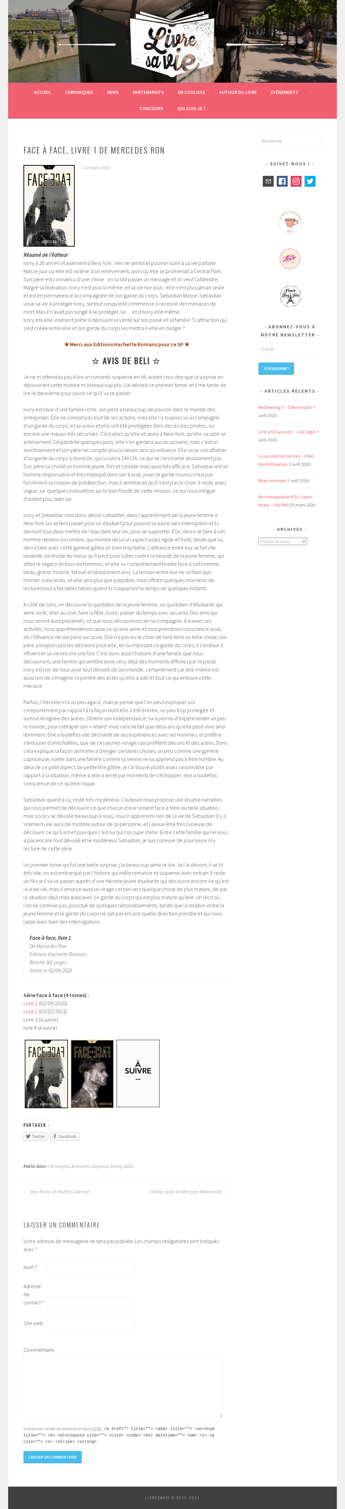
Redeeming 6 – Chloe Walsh (285, 407)
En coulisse (191, 92)
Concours (151, 108)
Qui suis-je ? (191, 108)
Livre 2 (30, 1011)
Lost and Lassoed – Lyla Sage (286, 432)
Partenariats (148, 92)
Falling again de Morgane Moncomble (189, 1192)
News (113, 92)
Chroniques (79, 92)
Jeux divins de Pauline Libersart (57, 1192)
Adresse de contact (33, 1294)
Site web (33, 1323)
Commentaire (34, 1349)
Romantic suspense (90, 1166)
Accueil (42, 92)
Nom (30, 1267)
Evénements (284, 92)
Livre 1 (30, 1003)
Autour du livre (238, 92)
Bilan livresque (272, 480)
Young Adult (121, 1166)
